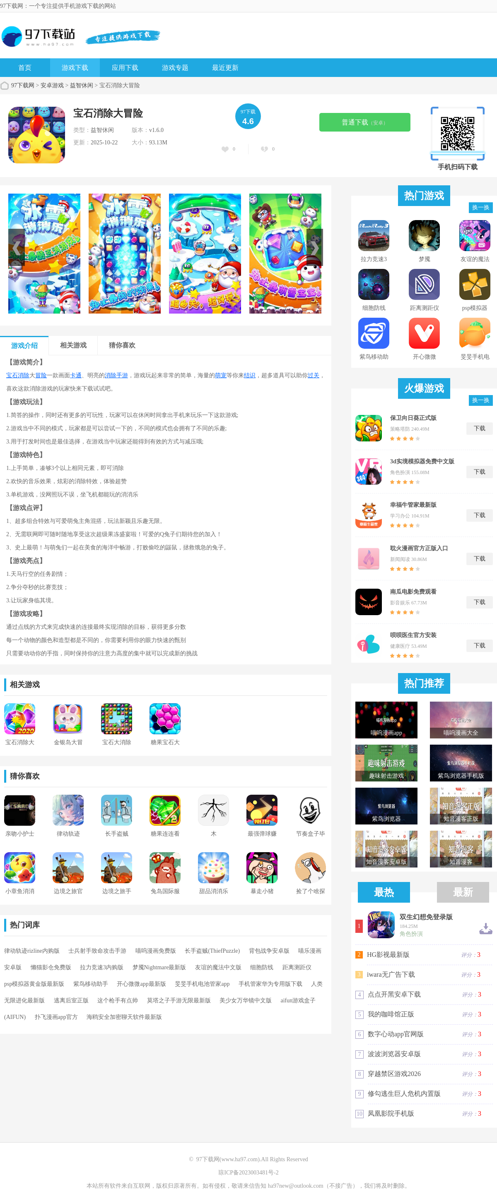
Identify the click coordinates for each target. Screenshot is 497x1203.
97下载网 (22, 85)
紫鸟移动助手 (90, 984)
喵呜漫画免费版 (155, 951)
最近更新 (225, 67)
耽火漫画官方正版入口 (419, 548)
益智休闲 (81, 85)
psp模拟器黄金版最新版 (34, 984)
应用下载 (125, 67)
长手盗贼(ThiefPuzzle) (212, 951)
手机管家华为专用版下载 (270, 984)
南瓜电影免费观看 (413, 592)
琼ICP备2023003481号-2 (248, 1172)
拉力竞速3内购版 (101, 967)
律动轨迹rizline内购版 (32, 951)
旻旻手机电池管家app (202, 984)
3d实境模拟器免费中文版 (422, 461)
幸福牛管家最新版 (413, 505)
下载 (479, 428)
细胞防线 (261, 967)
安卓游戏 (52, 85)
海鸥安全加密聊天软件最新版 (124, 1017)
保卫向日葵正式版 (413, 418)
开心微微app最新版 (141, 984)
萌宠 (221, 375)
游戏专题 (175, 67)
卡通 (76, 375)
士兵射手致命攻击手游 (97, 951)
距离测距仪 (296, 967)
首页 (24, 67)
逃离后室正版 (71, 1000)
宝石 (12, 375)
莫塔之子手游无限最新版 (179, 1000)
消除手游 (116, 375)
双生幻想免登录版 (426, 917)
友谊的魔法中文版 (218, 967)
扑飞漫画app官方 (56, 1017)
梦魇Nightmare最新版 (159, 967)
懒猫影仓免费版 (51, 967)
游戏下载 (75, 67)
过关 (313, 375)
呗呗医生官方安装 (413, 635)
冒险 (41, 375)
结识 (250, 375)
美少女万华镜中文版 (246, 1000)
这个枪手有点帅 (117, 1000)
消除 (23, 375)
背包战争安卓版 (269, 951)
